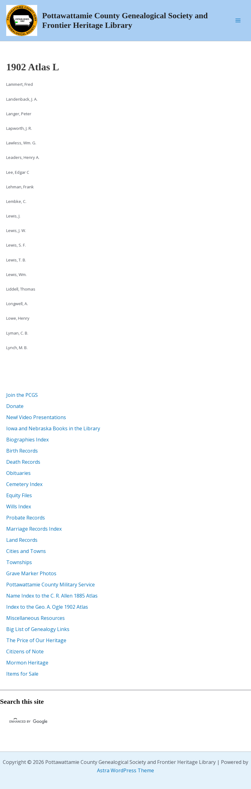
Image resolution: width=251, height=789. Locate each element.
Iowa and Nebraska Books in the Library (53, 428)
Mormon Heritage (27, 662)
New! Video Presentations (36, 417)
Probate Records (25, 517)
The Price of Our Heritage (36, 640)
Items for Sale (22, 673)
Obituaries (18, 473)
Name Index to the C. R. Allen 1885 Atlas (52, 595)
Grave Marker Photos (31, 573)
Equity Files (19, 495)
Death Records (23, 461)
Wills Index (18, 506)
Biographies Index (27, 439)
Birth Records (22, 450)
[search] (51, 721)
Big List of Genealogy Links (37, 629)
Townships (19, 562)
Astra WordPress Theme (125, 770)
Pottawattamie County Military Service (50, 584)
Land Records (21, 540)
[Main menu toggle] (238, 20)
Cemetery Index (24, 484)
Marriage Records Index (34, 528)
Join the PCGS (22, 395)
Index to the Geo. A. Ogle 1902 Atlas (47, 606)
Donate (15, 406)
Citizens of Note (25, 651)
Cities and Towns (26, 551)
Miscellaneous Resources (35, 618)
